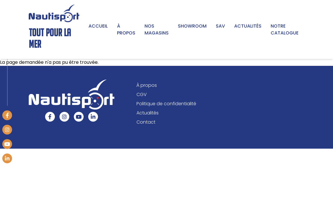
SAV (220, 26)
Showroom (192, 26)
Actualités (247, 26)
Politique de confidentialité (166, 103)
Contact (145, 121)
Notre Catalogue (285, 29)
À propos (126, 29)
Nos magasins (157, 29)
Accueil (98, 26)
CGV (141, 94)
